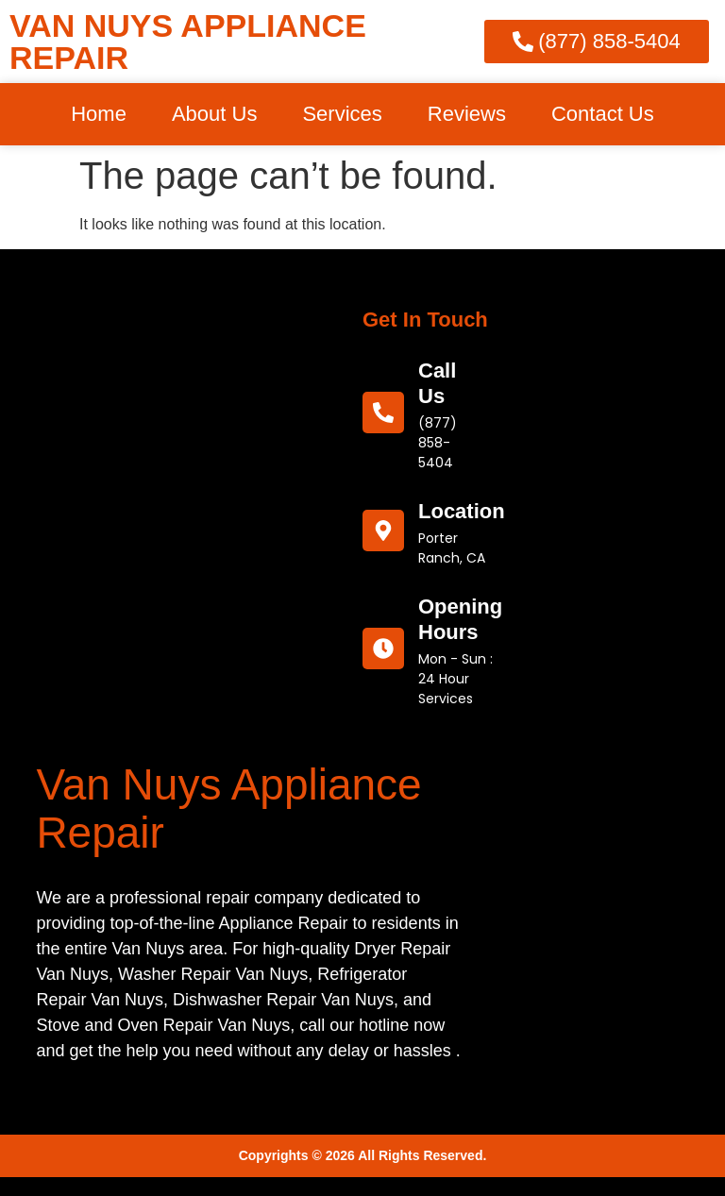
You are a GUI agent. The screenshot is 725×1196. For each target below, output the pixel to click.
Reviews (467, 114)
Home (98, 114)
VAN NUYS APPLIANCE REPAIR (187, 42)
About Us (215, 114)
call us (437, 383)
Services (341, 114)
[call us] (383, 412)
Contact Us (602, 114)
